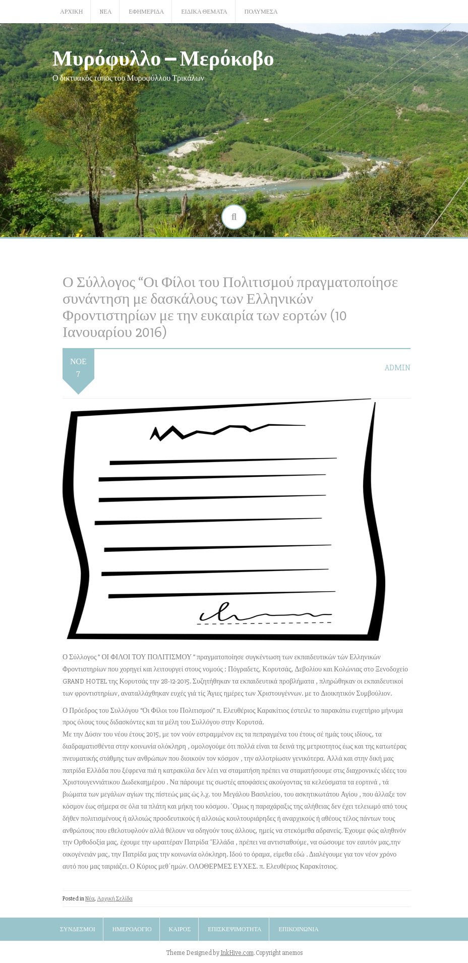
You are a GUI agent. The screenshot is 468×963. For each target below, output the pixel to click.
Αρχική (71, 12)
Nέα (105, 12)
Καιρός (180, 929)
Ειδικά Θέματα (204, 12)
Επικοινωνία (298, 929)
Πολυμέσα (261, 12)
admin (398, 368)
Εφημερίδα (146, 12)
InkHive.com (237, 953)
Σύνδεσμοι (77, 929)
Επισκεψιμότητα (234, 929)
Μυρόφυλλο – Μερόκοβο (163, 57)
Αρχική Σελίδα (115, 898)
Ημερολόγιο (132, 929)
